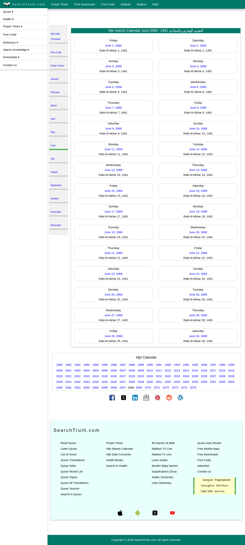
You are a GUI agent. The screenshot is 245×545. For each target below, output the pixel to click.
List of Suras (68, 454)
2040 (59, 381)
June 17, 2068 (113, 211)
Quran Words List (72, 471)
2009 (141, 370)
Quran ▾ (8, 11)
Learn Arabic (160, 460)
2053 (177, 381)
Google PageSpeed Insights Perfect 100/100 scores (215, 486)
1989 (141, 364)
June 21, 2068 (113, 252)
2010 (150, 370)
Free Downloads (84, 4)
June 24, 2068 (198, 273)
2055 (195, 381)
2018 (222, 370)
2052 (168, 381)
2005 (104, 370)
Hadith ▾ (8, 19)
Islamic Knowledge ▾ (16, 49)
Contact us (10, 65)
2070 (148, 387)
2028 (131, 376)
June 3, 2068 (113, 66)
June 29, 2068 (113, 336)
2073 (175, 387)
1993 (177, 364)
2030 (150, 376)
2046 (113, 381)
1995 (195, 364)
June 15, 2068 (113, 190)
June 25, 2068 (113, 294)
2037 (213, 376)
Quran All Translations (75, 482)
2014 (186, 370)
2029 (141, 376)
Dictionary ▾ (10, 42)
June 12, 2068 (198, 149)
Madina (141, 4)
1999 (231, 364)
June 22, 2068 (198, 252)
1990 (150, 364)
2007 (123, 370)
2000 (59, 370)
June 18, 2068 (198, 211)
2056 (204, 381)
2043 (86, 381)
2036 (204, 376)
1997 (213, 364)
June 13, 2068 (113, 169)
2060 (59, 387)
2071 (157, 387)
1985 (104, 364)
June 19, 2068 (113, 232)
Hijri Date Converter (118, 454)
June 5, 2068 (113, 86)
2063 (86, 387)
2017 (213, 370)
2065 (104, 387)
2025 (104, 376)
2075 (193, 387)
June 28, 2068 (198, 315)
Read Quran (68, 443)
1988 (131, 364)
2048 (131, 381)
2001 (68, 370)
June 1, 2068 (113, 45)
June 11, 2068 (113, 149)
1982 (77, 364)
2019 (231, 370)
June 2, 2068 (198, 45)
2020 (59, 376)
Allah (155, 4)
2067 (123, 387)
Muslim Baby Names (165, 465)
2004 (95, 370)
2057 (213, 381)
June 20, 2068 (198, 232)
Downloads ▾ (11, 57)
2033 (177, 376)
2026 (113, 376)
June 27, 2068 (113, 315)
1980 (59, 364)
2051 (159, 381)
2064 (95, 387)
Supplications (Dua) (164, 471)
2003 (86, 370)
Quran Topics (69, 477)
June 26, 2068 (198, 294)
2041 (68, 381)
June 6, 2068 (198, 86)
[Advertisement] (146, 17)
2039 (231, 376)
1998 (222, 364)
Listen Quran (69, 448)
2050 (150, 381)
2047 (123, 381)
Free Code (108, 4)
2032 (168, 376)
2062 (77, 387)
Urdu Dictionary (161, 482)
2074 (184, 387)
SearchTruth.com (24, 4)
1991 (159, 364)
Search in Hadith (116, 465)
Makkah (126, 4)
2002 (77, 370)
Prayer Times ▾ (12, 26)
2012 (168, 370)
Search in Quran (71, 494)
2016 (204, 370)
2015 (195, 370)
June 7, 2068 (113, 107)
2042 (77, 381)
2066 (113, 387)
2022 (77, 376)
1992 (168, 364)
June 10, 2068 (198, 128)
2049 (141, 381)
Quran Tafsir (68, 465)
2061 (68, 387)
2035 (195, 376)
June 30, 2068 (198, 336)
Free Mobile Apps (208, 448)
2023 (86, 376)
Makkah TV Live (162, 448)
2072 (166, 387)
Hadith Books (114, 460)
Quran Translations (73, 460)
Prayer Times (60, 4)
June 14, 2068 (198, 169)
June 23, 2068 (113, 273)
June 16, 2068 (198, 190)
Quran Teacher (70, 488)
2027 (123, 376)
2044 (95, 381)
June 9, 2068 (113, 128)
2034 (186, 376)
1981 (68, 364)
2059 (231, 381)
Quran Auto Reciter (209, 443)
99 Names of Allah (163, 443)
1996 (204, 364)
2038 (222, 376)
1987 (123, 364)
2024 (95, 376)
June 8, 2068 (198, 107)
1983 (86, 364)
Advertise (203, 465)
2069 (139, 387)
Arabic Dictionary (162, 477)
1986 (113, 364)
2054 (186, 381)
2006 (113, 370)
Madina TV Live (161, 454)
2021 (68, 376)
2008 (131, 370)
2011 (159, 370)
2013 (177, 370)
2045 (104, 381)
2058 (222, 381)
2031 (159, 376)
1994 (186, 364)
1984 (95, 364)
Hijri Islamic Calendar (119, 448)
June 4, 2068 (198, 66)
